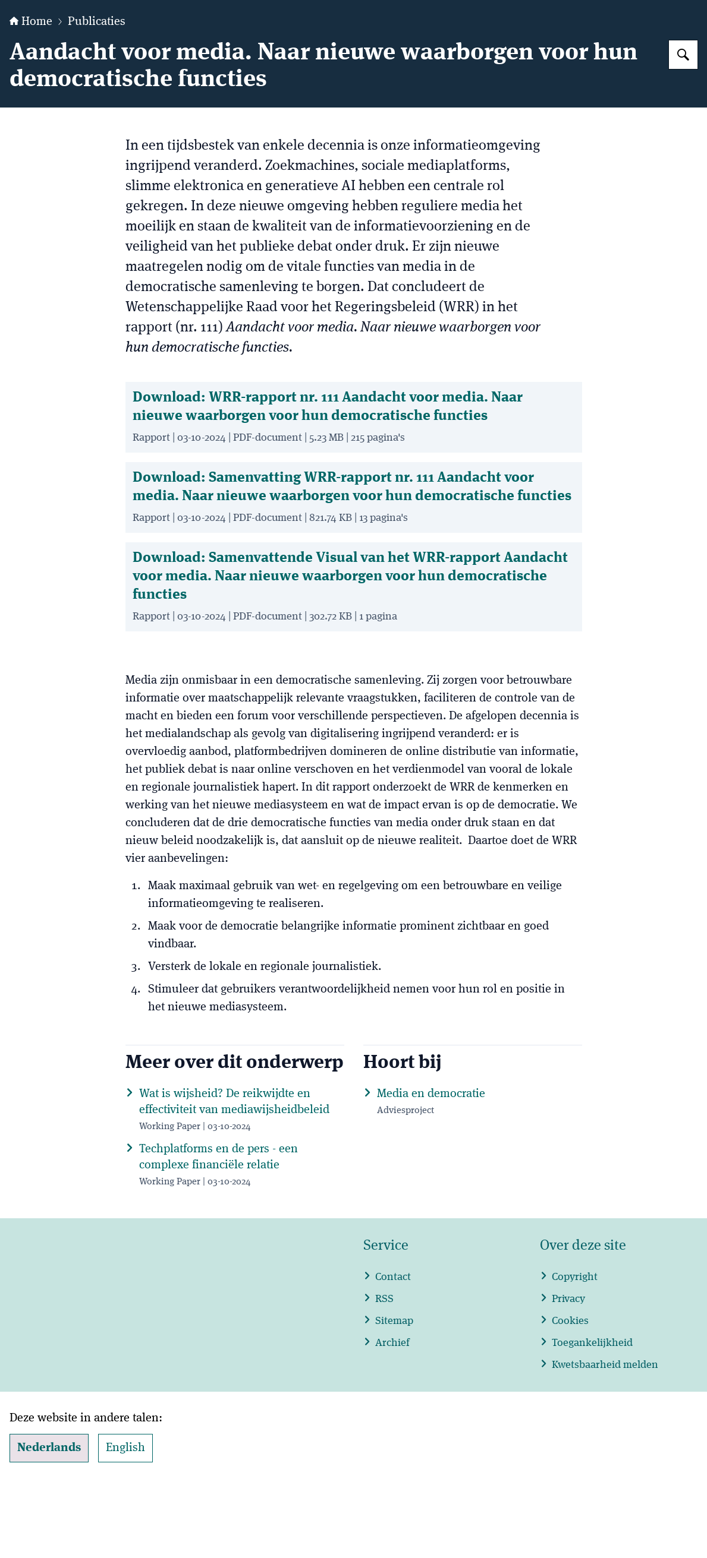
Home (31, 96)
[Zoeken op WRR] (683, 129)
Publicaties (96, 96)
